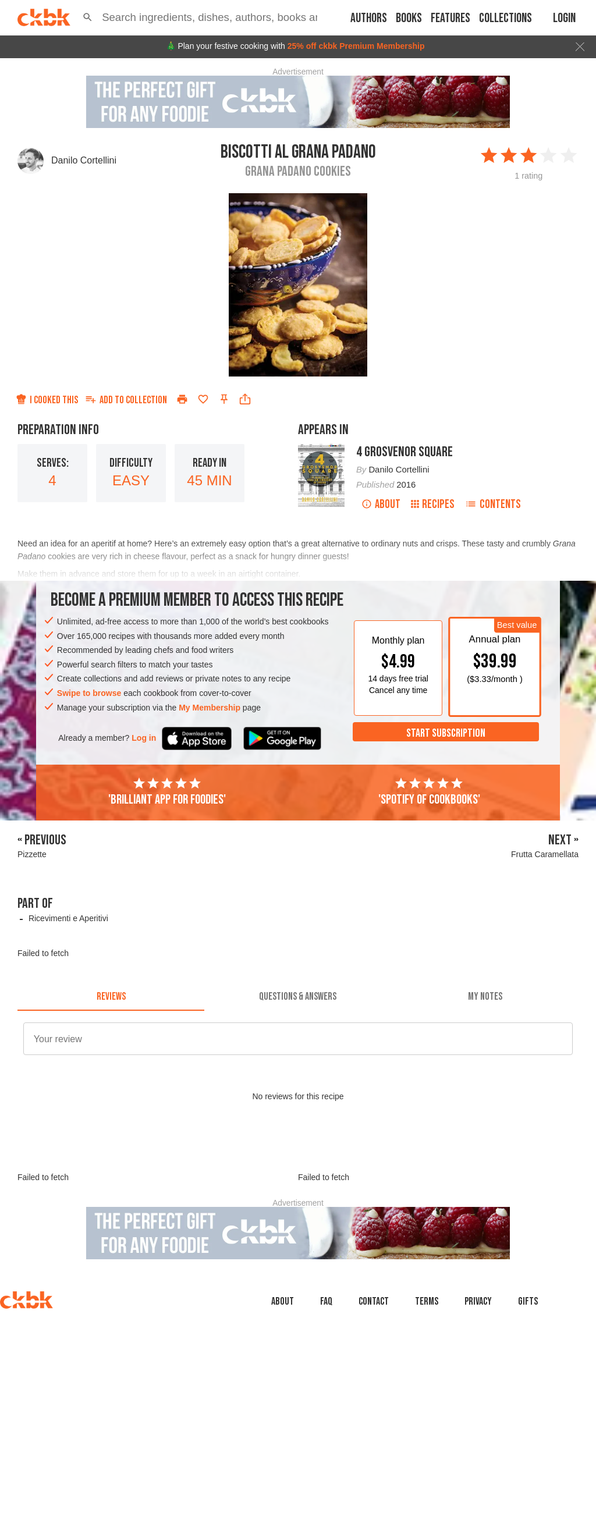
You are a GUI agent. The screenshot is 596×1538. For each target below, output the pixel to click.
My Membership (209, 707)
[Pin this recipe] (224, 399)
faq (326, 1301)
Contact (374, 1301)
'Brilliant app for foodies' (167, 792)
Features (450, 18)
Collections (505, 18)
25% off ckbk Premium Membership (356, 46)
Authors (368, 18)
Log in (144, 738)
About (380, 504)
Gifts (528, 1301)
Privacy (478, 1301)
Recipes (433, 504)
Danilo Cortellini (83, 160)
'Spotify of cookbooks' (429, 792)
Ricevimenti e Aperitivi (68, 918)
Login (564, 18)
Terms (426, 1301)
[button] (87, 17)
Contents (493, 504)
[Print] (182, 399)
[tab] (110, 997)
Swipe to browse (89, 693)
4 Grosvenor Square (404, 451)
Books (409, 18)
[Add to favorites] (203, 399)
